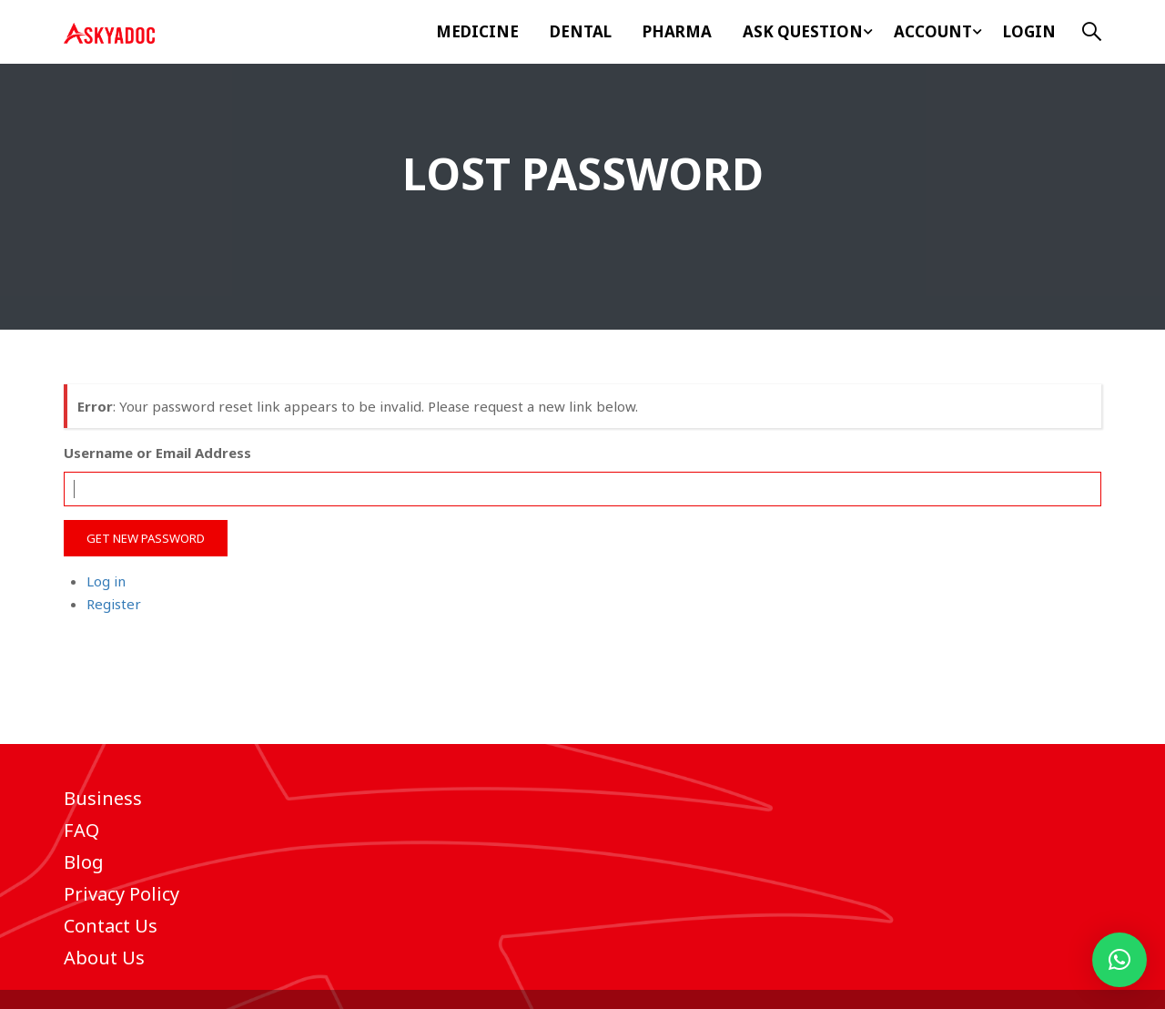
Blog (84, 862)
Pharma (677, 31)
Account (933, 31)
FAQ (81, 830)
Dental (581, 31)
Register (113, 604)
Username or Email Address (157, 452)
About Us (104, 957)
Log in (106, 581)
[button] (1119, 960)
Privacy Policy (121, 894)
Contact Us (110, 925)
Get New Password (145, 538)
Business (103, 798)
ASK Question (803, 31)
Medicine (477, 31)
